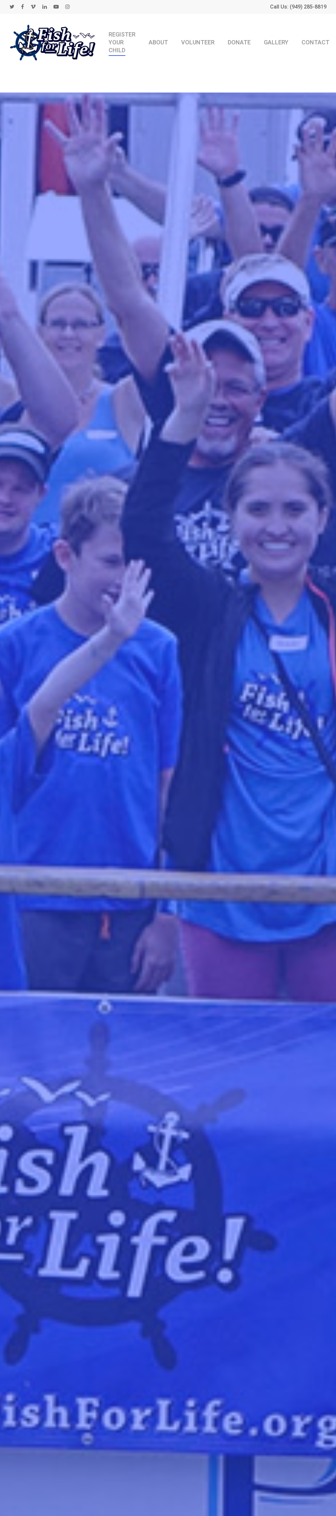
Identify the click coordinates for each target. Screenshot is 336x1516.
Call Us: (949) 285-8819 (298, 7)
